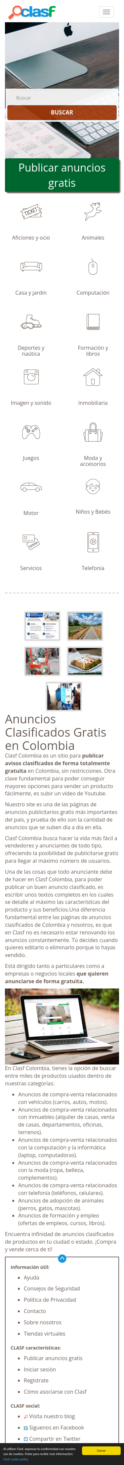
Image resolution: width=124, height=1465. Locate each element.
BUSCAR (62, 112)
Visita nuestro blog (49, 1416)
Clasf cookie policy (15, 1459)
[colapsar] (106, 12)
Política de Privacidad (50, 1299)
